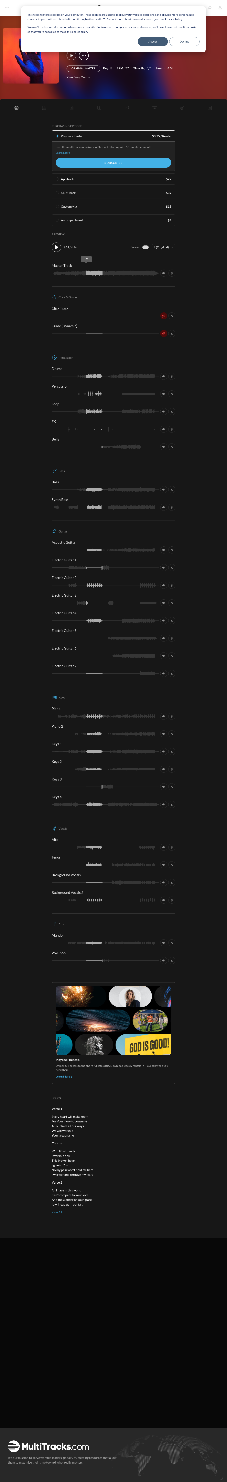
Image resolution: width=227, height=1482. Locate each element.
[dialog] (113, 29)
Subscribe (113, 162)
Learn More (63, 152)
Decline (184, 41)
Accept (152, 41)
